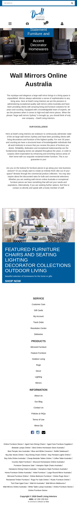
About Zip (38, 425)
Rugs (38, 365)
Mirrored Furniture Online (17, 476)
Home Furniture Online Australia (18, 472)
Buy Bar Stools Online (15, 455)
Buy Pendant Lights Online (59, 455)
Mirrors (38, 383)
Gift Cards (38, 310)
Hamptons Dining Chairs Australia (22, 469)
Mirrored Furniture (38, 347)
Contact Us (38, 407)
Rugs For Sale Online (39, 480)
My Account (38, 316)
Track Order (38, 322)
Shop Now (13, 281)
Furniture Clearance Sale (24, 465)
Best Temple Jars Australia (18, 451)
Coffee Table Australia (62, 458)
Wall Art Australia (37, 483)
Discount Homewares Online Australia (48, 462)
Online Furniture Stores (13, 444)
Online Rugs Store (60, 476)
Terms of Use (38, 419)
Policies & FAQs (38, 413)
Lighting (38, 377)
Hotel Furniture (39, 472)
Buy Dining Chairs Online (36, 455)
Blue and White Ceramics (41, 451)
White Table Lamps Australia (39, 487)
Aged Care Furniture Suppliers (59, 444)
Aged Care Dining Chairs (35, 444)
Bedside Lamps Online (21, 448)
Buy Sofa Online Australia (14, 458)
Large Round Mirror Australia (59, 472)
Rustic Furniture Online (59, 480)
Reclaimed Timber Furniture (17, 480)
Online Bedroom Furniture (40, 476)
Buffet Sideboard (61, 451)
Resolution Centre (38, 328)
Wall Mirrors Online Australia (14, 487)
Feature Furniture (38, 353)
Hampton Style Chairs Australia (49, 465)
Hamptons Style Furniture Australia (52, 469)
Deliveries (38, 334)
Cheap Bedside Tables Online (39, 458)
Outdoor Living (38, 359)
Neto (47, 501)
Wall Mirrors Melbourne (55, 483)
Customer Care (38, 304)
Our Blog (38, 402)
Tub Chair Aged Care (19, 483)
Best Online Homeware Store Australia (48, 448)
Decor (38, 371)
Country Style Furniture (21, 462)
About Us (38, 396)
